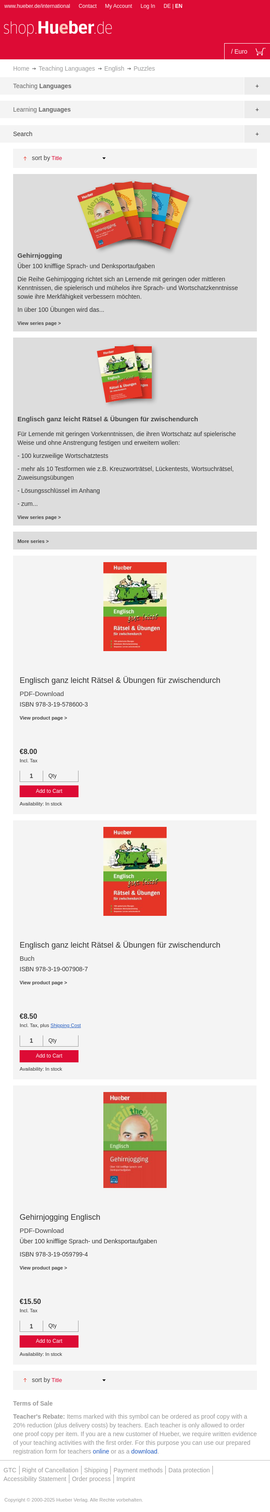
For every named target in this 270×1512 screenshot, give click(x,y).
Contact (87, 6)
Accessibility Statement (34, 1478)
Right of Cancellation (50, 1470)
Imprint (125, 1478)
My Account (118, 6)
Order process (91, 1478)
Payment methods (138, 1470)
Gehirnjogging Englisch (60, 1217)
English (114, 68)
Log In (147, 6)
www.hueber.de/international (37, 6)
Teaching (42, 85)
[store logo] (57, 28)
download (144, 1451)
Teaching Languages (67, 68)
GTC (10, 1470)
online (101, 1451)
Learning (42, 109)
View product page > (43, 717)
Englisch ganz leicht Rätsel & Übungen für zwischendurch (120, 680)
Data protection (189, 1470)
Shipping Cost (66, 1025)
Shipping (96, 1470)
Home (21, 68)
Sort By (41, 157)
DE (168, 6)
